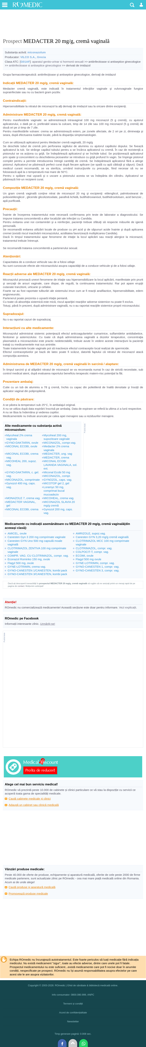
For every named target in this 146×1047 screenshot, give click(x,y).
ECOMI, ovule (84, 555)
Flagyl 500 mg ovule (88, 559)
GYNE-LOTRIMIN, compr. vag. (95, 563)
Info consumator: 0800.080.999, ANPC (73, 994)
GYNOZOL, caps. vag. (58, 479)
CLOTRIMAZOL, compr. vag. (94, 548)
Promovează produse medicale (28, 893)
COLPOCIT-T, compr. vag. (92, 551)
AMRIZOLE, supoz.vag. (91, 533)
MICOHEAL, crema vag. (59, 498)
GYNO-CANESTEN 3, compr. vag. (97, 570)
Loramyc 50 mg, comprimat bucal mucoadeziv (54, 490)
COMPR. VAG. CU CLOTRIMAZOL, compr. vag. (38, 555)
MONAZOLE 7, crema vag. (23, 498)
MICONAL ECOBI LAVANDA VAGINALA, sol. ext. (60, 464)
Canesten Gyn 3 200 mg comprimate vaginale (37, 537)
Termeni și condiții (73, 1003)
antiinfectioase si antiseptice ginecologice (35, 65)
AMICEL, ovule (17, 533)
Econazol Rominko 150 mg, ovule (29, 559)
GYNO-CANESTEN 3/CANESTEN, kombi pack (37, 574)
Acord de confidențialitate (73, 1012)
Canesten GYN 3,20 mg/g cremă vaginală (102, 537)
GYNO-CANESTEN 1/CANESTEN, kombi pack (37, 570)
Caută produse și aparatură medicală (32, 887)
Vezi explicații (127, 607)
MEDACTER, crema (56, 457)
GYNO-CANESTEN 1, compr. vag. (97, 566)
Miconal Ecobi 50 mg (57, 472)
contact (21, 586)
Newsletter (73, 1021)
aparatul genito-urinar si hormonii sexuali (57, 61)
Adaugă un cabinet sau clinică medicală (34, 804)
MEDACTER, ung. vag (58, 453)
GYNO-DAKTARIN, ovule (22, 442)
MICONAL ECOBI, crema (22, 509)
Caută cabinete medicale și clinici (30, 798)
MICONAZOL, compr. (57, 475)
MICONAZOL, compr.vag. (60, 442)
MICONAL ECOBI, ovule (21, 446)
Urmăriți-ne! (47, 623)
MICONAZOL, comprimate (23, 479)
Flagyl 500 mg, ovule (21, 563)
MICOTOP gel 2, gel (56, 483)
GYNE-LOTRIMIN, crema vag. (27, 566)
